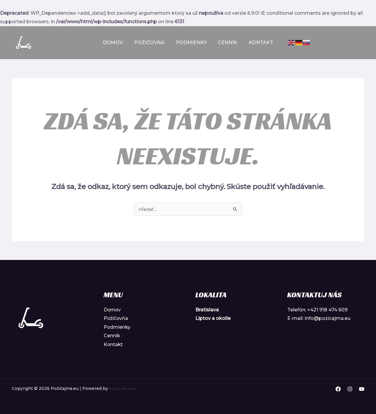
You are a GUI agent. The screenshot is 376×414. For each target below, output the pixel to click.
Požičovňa (151, 42)
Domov (117, 42)
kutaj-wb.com (123, 388)
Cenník (226, 42)
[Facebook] (338, 389)
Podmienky (191, 42)
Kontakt (257, 42)
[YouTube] (361, 389)
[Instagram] (349, 389)
